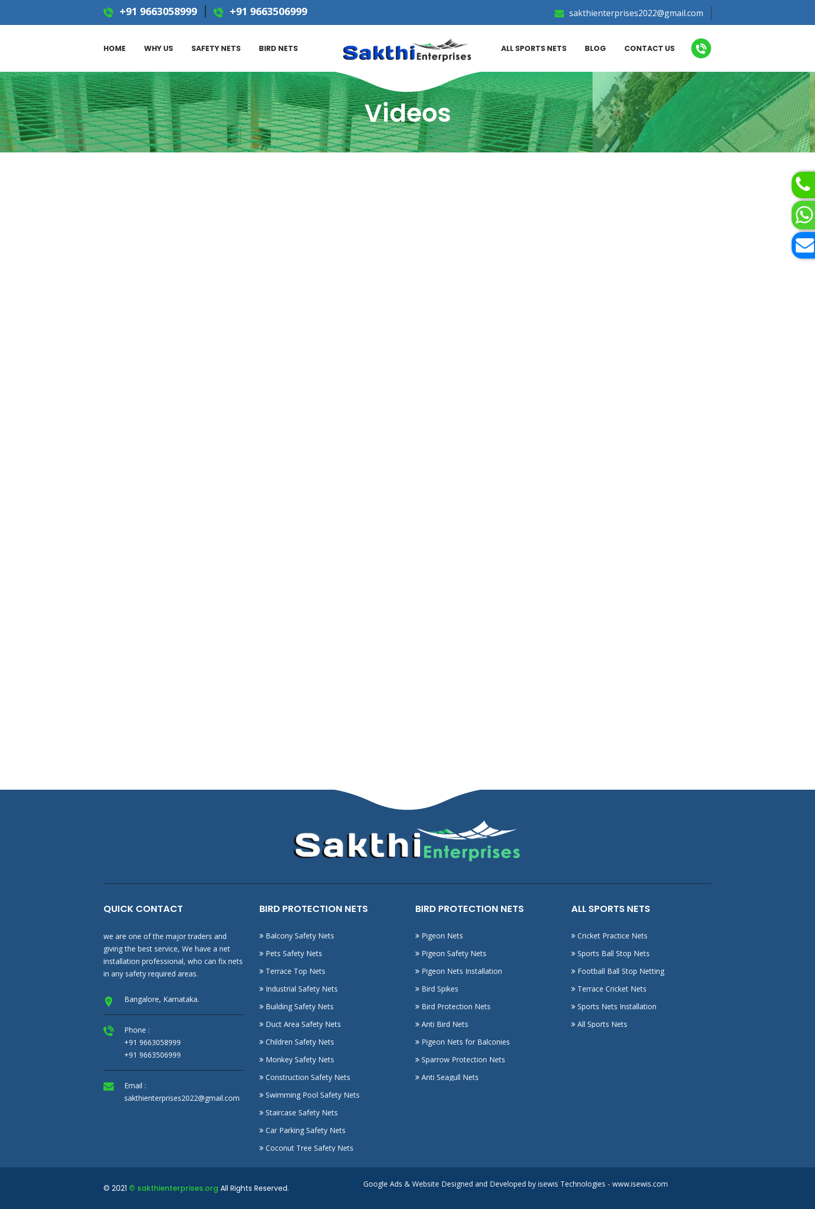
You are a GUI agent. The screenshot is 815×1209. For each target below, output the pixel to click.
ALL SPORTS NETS (534, 48)
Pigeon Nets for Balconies (462, 1042)
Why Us (158, 48)
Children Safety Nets (296, 1042)
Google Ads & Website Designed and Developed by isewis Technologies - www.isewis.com (515, 1184)
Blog (595, 48)
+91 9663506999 (267, 11)
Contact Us (649, 48)
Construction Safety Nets (304, 1077)
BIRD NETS (278, 48)
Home (114, 48)
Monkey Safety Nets (296, 1059)
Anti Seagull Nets (447, 1077)
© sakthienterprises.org (173, 1188)
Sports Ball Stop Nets (610, 953)
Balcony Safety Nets (296, 936)
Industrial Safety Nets (298, 989)
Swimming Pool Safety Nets (309, 1095)
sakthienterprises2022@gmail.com (635, 13)
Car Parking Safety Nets (302, 1130)
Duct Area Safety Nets (300, 1024)
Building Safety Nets (296, 1006)
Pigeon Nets (439, 936)
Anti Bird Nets (441, 1024)
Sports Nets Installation (613, 1006)
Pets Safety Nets (290, 953)
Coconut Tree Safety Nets (306, 1148)
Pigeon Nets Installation (458, 971)
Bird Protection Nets (453, 1006)
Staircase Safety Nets (298, 1112)
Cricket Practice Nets (609, 936)
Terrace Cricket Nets (609, 989)
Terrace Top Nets (292, 971)
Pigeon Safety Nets (451, 953)
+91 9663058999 (157, 11)
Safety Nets (216, 48)
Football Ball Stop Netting (617, 971)
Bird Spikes (436, 989)
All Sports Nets (599, 1024)
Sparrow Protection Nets (460, 1059)
